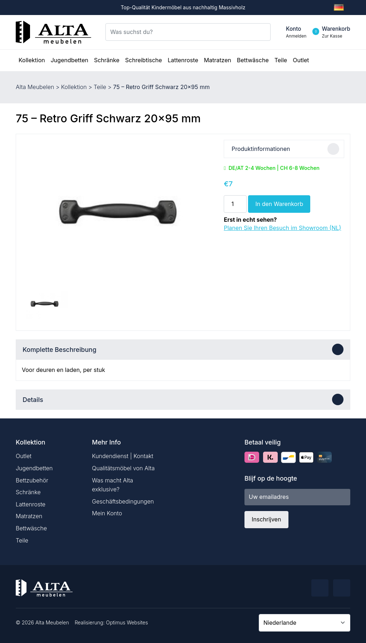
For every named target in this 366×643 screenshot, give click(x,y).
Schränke (28, 492)
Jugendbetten (34, 468)
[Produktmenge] (235, 203)
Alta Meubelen (35, 86)
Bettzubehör (32, 480)
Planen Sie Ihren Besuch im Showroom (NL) (282, 227)
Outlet (23, 456)
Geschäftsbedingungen (123, 501)
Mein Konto (107, 513)
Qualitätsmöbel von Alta (123, 468)
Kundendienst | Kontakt (122, 456)
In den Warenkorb (279, 203)
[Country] (304, 622)
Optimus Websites (127, 622)
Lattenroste (30, 504)
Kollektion (74, 86)
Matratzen (29, 516)
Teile (100, 86)
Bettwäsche (31, 528)
